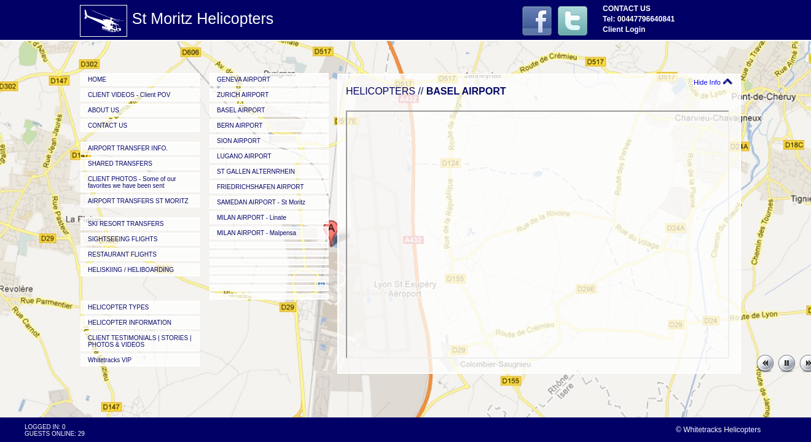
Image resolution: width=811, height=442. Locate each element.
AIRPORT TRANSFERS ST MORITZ (138, 201)
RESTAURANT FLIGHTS (122, 254)
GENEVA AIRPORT (243, 79)
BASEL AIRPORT (241, 110)
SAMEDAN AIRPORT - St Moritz (261, 202)
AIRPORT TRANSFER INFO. (128, 148)
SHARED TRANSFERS (120, 163)
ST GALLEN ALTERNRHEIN (256, 171)
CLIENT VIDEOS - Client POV (129, 94)
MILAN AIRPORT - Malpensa (256, 233)
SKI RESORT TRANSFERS (125, 223)
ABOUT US (103, 110)
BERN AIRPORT (239, 125)
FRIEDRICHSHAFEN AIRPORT (260, 187)
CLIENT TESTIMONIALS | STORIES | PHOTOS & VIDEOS (140, 341)
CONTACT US (107, 125)
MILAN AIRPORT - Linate (251, 217)
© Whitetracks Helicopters (718, 429)
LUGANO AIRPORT (244, 156)
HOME (97, 79)
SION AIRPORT (239, 141)
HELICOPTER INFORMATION (129, 322)
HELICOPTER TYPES (118, 307)
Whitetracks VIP (109, 360)
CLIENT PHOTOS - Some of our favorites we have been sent (132, 182)
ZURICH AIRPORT (242, 94)
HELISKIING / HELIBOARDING (131, 269)
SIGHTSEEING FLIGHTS (122, 239)
